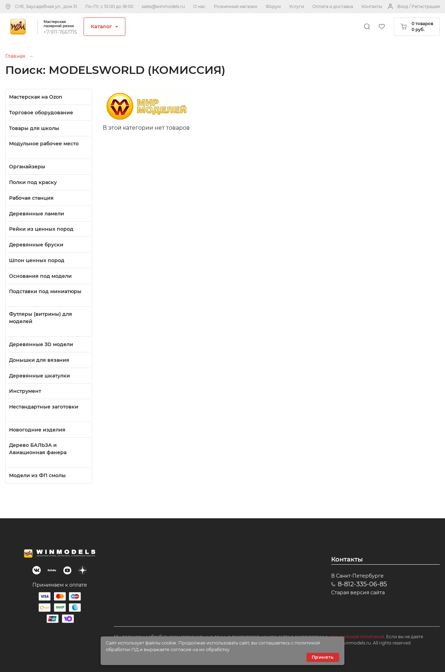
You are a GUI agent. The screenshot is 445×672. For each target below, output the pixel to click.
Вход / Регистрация (418, 6)
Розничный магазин (235, 6)
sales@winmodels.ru (163, 6)
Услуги (296, 6)
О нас (199, 6)
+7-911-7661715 (60, 32)
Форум (273, 6)
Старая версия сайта (358, 592)
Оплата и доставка (332, 6)
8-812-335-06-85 (362, 584)
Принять (323, 657)
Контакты (371, 6)
